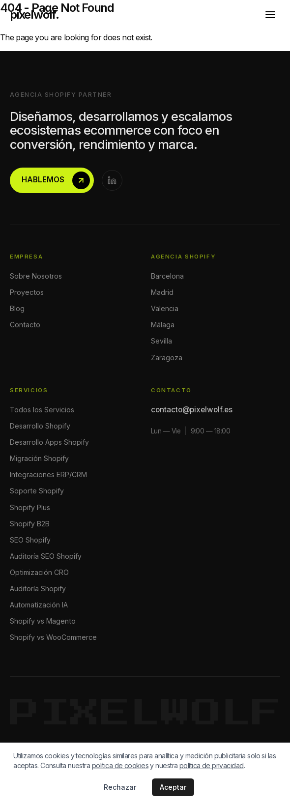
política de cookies (120, 765)
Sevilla (161, 341)
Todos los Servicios (42, 409)
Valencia (164, 308)
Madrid (162, 292)
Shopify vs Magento (43, 621)
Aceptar (173, 787)
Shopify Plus (30, 507)
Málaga (162, 324)
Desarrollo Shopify (40, 426)
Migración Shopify (39, 458)
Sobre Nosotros (36, 276)
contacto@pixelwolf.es (191, 409)
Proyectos (27, 292)
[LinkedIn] (112, 180)
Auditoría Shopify (38, 588)
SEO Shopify (30, 540)
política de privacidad (211, 765)
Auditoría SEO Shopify (46, 556)
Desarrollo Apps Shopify (49, 442)
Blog (17, 308)
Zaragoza (166, 357)
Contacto (25, 324)
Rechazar (120, 787)
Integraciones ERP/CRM (48, 474)
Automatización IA (39, 605)
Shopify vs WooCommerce (53, 637)
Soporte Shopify (37, 491)
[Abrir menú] (270, 15)
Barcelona (167, 276)
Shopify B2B (30, 523)
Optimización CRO (39, 572)
